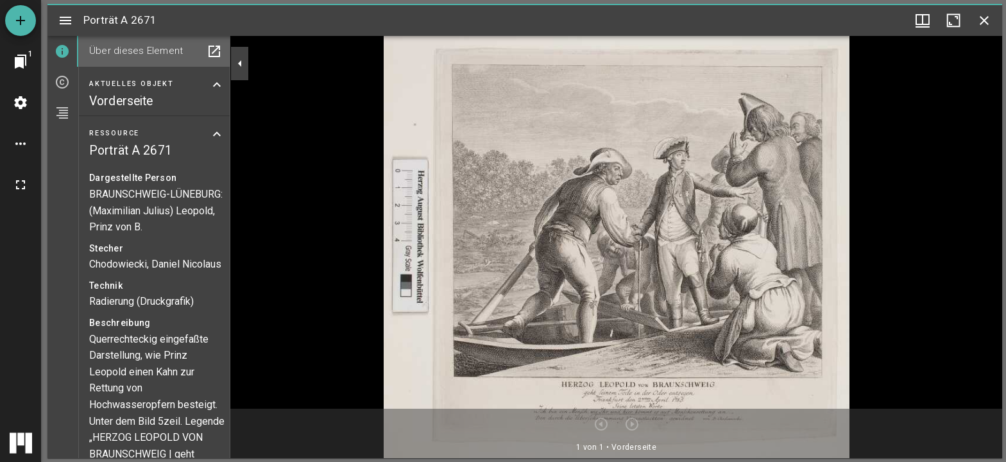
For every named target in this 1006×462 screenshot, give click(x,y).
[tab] (62, 51)
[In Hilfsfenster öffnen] (214, 51)
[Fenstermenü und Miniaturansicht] (922, 20)
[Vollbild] (20, 184)
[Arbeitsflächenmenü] (20, 102)
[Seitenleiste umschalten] (65, 20)
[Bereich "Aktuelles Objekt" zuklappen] (217, 84)
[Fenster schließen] (984, 20)
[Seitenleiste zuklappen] (240, 63)
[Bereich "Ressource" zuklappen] (217, 134)
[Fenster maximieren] (953, 20)
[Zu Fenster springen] (20, 61)
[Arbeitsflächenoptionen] (20, 143)
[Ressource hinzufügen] (20, 20)
